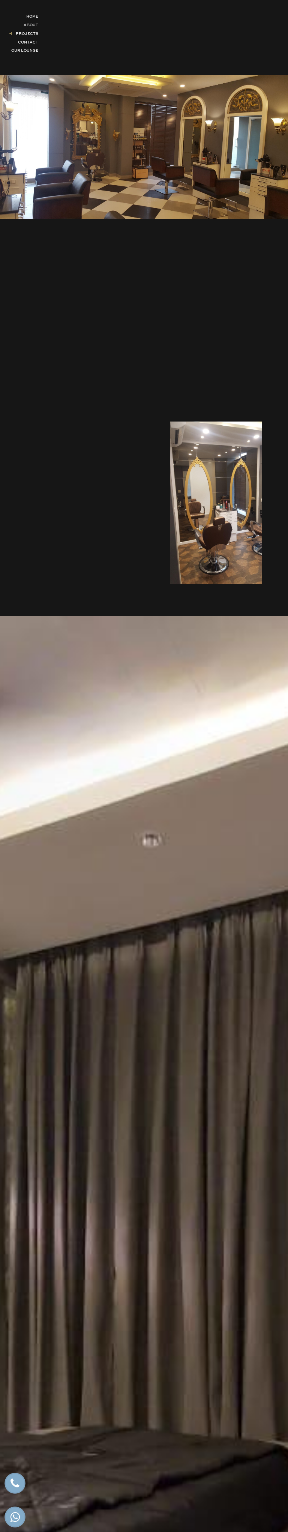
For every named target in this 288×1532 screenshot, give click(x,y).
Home (32, 16)
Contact (28, 42)
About (31, 24)
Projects (27, 33)
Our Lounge (24, 50)
